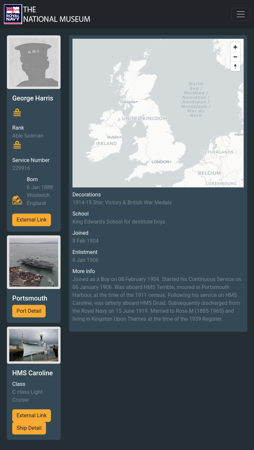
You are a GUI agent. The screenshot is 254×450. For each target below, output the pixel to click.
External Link (32, 220)
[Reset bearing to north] (235, 66)
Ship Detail (29, 428)
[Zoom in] (235, 47)
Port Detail (29, 311)
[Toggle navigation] (241, 14)
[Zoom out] (235, 56)
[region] (158, 113)
